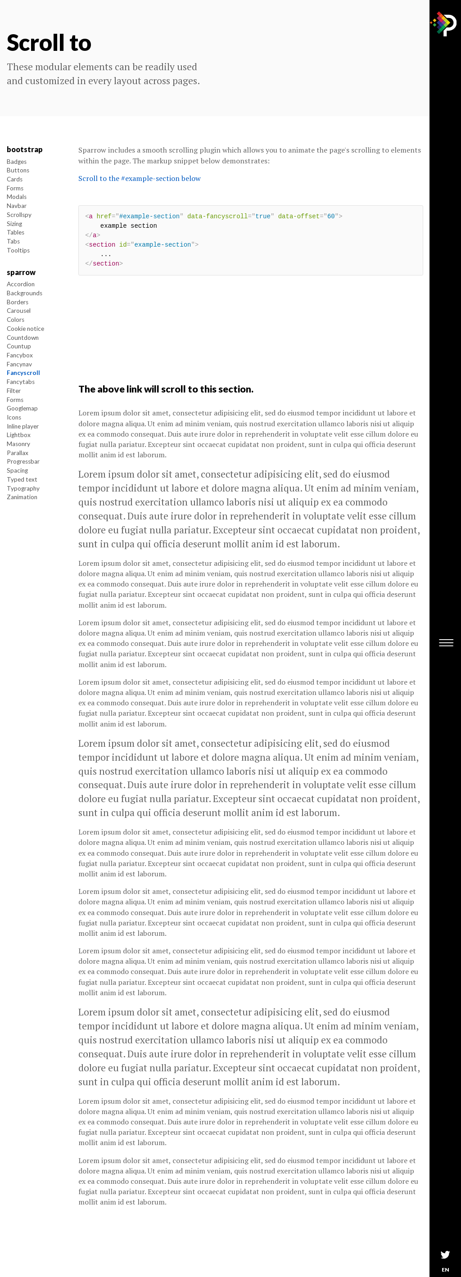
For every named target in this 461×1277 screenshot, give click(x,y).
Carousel (19, 310)
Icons (14, 417)
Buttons (18, 170)
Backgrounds (24, 293)
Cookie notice (25, 328)
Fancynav (19, 364)
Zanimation (22, 497)
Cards (15, 179)
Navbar (17, 205)
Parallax (17, 452)
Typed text (22, 479)
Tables (15, 232)
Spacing (17, 470)
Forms (15, 188)
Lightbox (19, 434)
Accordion (21, 284)
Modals (17, 196)
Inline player (23, 426)
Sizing (14, 223)
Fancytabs (21, 381)
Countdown (23, 337)
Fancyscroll (23, 372)
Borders (17, 302)
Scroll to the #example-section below (139, 178)
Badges (17, 161)
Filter (14, 390)
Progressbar (23, 461)
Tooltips (18, 250)
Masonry (18, 443)
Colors (15, 319)
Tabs (13, 241)
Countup (19, 346)
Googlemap (22, 408)
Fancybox (20, 355)
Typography (23, 488)
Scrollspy (19, 214)
